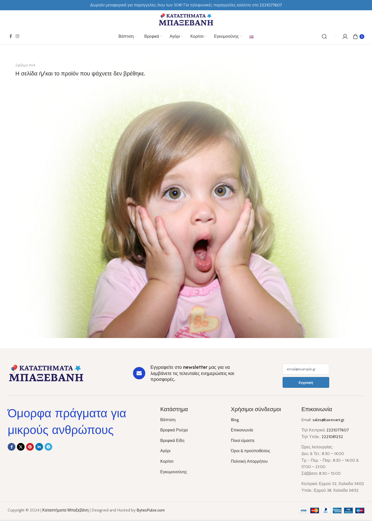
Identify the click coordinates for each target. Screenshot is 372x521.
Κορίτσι (166, 461)
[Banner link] (186, 196)
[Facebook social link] (11, 36)
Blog (235, 419)
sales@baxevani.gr (328, 419)
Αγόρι (165, 450)
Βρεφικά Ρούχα (174, 430)
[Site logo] (186, 19)
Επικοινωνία (242, 430)
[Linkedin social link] (39, 447)
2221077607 (337, 430)
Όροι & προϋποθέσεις (250, 450)
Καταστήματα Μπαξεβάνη (65, 510)
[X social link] (21, 447)
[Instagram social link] (17, 36)
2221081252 (332, 436)
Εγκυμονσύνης (173, 471)
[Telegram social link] (48, 447)
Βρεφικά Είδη (172, 440)
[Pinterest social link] (30, 447)
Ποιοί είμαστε (243, 440)
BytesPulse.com (151, 510)
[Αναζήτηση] (324, 36)
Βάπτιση (167, 419)
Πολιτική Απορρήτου (249, 461)
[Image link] (46, 372)
